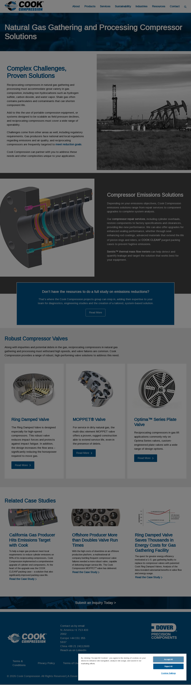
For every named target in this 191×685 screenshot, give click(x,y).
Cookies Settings (168, 673)
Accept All (168, 659)
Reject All (168, 666)
